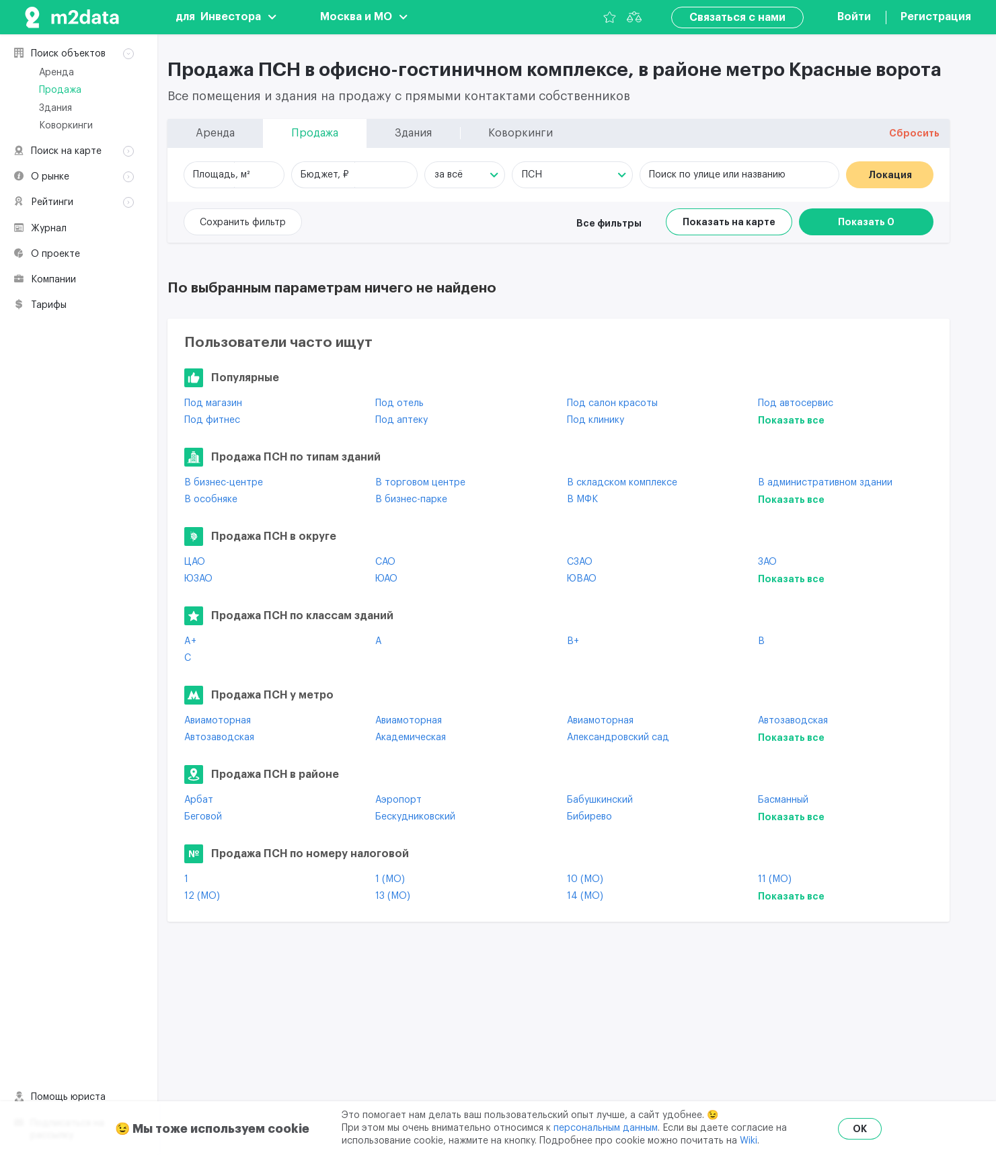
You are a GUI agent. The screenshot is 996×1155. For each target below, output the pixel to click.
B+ (573, 641)
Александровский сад (618, 737)
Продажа (60, 90)
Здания (55, 108)
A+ (190, 641)
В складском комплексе (622, 482)
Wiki (748, 1141)
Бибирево (589, 817)
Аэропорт (398, 800)
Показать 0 (866, 222)
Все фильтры (609, 223)
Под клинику (595, 420)
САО (385, 562)
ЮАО (386, 579)
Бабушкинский (600, 800)
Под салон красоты (612, 403)
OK (860, 1128)
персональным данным (605, 1128)
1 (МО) (390, 879)
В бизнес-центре (223, 482)
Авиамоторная (217, 720)
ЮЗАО (198, 579)
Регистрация (936, 16)
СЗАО (579, 562)
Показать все (791, 420)
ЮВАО (582, 579)
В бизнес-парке (411, 499)
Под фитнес (212, 420)
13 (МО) (392, 896)
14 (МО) (585, 896)
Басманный (783, 800)
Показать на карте (729, 222)
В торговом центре (420, 482)
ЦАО (194, 562)
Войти (854, 16)
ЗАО (767, 562)
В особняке (210, 499)
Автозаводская (793, 720)
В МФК (582, 499)
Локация (890, 175)
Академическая (410, 737)
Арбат (198, 800)
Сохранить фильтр (243, 222)
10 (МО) (585, 879)
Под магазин (213, 403)
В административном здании (825, 482)
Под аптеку (401, 420)
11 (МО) (775, 879)
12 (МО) (202, 896)
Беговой (203, 817)
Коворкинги (66, 125)
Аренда (56, 72)
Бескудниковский (415, 817)
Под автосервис (795, 403)
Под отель (399, 403)
